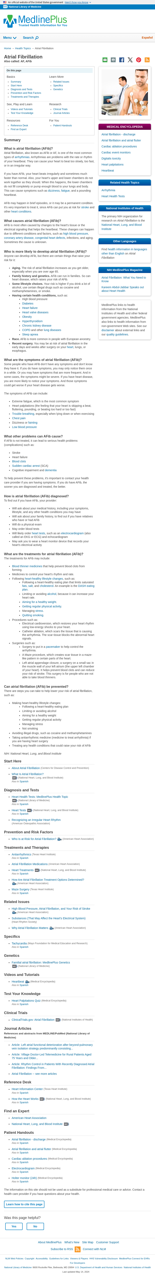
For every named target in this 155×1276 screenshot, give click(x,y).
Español (147, 37)
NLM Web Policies (14, 1258)
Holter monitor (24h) (24, 1178)
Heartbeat (18, 981)
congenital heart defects (50, 237)
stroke (85, 207)
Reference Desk (19, 125)
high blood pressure (75, 233)
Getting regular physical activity (41, 606)
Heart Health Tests (113, 196)
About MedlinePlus (50, 1242)
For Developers (77, 1263)
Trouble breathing (23, 413)
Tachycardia (19, 943)
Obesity (27, 316)
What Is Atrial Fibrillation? (28, 774)
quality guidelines (117, 334)
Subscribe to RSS (66, 1249)
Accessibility (42, 1258)
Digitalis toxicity (111, 158)
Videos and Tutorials (21, 109)
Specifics (58, 85)
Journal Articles (61, 113)
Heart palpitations (113, 164)
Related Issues (61, 81)
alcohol (51, 594)
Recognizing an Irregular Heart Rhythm (36, 819)
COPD (26, 330)
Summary (16, 81)
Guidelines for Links (59, 1258)
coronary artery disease (19, 237)
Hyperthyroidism (32, 321)
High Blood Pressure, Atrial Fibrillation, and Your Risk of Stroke (51, 908)
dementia (51, 470)
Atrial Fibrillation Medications (30, 864)
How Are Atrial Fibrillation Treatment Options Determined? (48, 879)
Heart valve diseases (35, 312)
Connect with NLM (94, 1249)
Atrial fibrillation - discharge (29, 1139)
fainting (32, 422)
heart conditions (21, 211)
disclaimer (108, 330)
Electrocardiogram (23, 1168)
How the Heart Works (25, 1098)
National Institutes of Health (137, 1267)
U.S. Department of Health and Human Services (98, 1267)
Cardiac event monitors (116, 152)
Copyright (29, 1258)
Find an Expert (18, 129)
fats (24, 585)
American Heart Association (29, 1118)
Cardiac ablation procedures (29, 1158)
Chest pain (19, 418)
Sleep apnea (30, 334)
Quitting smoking (32, 615)
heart (70, 347)
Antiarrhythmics (21, 854)
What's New (71, 1242)
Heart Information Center (27, 1089)
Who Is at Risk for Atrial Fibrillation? (34, 839)
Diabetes (27, 303)
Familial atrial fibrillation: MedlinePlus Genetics (41, 962)
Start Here (16, 85)
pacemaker (53, 646)
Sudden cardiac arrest (26, 465)
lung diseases (52, 330)
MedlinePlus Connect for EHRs (134, 1258)
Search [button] (31, 38)
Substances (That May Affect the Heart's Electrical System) (49, 918)
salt (30, 585)
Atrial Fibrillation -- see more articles (34, 1073)
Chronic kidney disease (36, 325)
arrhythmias (22, 157)
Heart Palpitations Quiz (26, 1000)
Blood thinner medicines (27, 566)
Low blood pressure (24, 427)
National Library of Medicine (25, 6)
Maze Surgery (20, 889)
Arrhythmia (108, 190)
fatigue (65, 190)
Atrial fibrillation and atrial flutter (31, 1149)
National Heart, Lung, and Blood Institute (37, 1124)
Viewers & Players (79, 1258)
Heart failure (30, 308)
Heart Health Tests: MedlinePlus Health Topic (40, 796)
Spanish (24, 781)
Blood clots (19, 461)
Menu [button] (10, 38)
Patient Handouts (62, 125)
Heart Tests (19, 810)
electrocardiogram (72, 533)
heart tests (38, 533)
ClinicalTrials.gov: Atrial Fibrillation (33, 1020)
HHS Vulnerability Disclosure (103, 1258)
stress (39, 610)
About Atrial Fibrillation (26, 768)
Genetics (58, 89)
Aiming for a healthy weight (39, 602)
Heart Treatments (23, 870)
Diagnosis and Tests (21, 89)
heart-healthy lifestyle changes (44, 578)
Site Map (87, 1242)
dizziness (54, 190)
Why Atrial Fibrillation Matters (30, 928)
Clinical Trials (60, 109)
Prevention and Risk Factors (26, 93)
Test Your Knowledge (22, 113)
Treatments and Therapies (25, 96)
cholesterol (46, 585)
